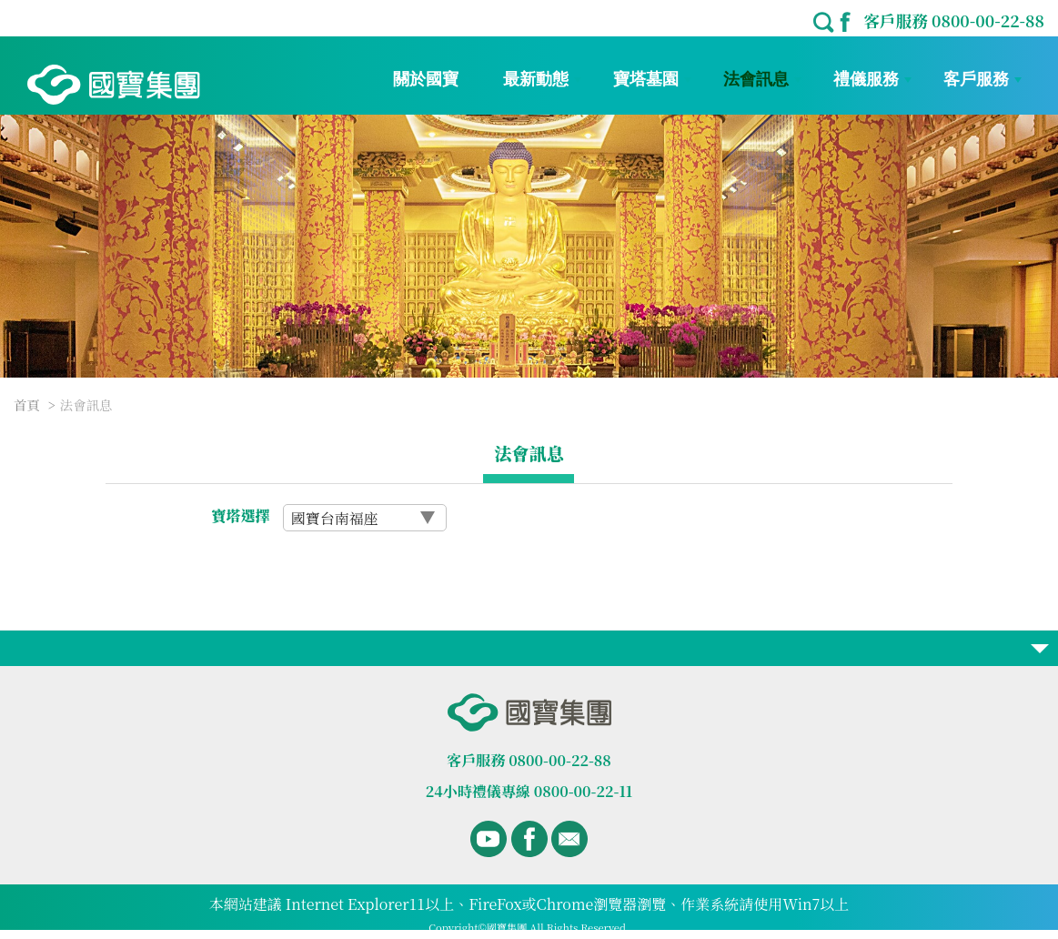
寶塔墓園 (652, 79)
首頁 (27, 404)
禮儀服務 (872, 79)
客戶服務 (982, 79)
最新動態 (542, 79)
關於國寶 (432, 79)
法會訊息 (762, 79)
